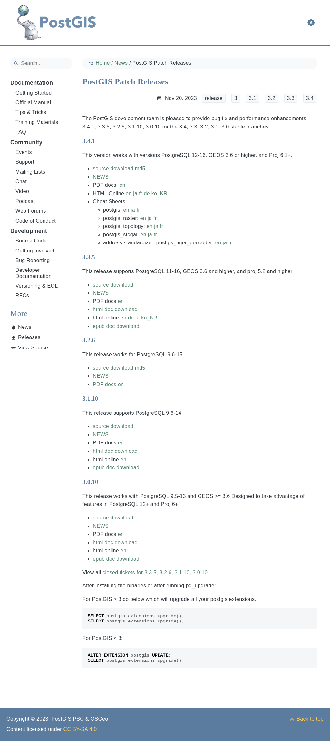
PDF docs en (108, 384)
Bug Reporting (32, 260)
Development (28, 231)
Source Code (31, 240)
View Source (33, 347)
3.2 (271, 98)
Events (23, 152)
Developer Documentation (33, 273)
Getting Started (33, 93)
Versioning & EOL (36, 286)
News (24, 327)
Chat (21, 181)
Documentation (31, 83)
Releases (29, 337)
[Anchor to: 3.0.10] (104, 482)
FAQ (20, 132)
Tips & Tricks (30, 112)
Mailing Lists (30, 172)
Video (22, 191)
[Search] (41, 63)
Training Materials (36, 122)
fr (140, 193)
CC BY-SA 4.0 (80, 729)
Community (26, 142)
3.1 (252, 98)
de (147, 193)
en (122, 185)
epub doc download (116, 326)
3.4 (310, 98)
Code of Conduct (35, 220)
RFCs (22, 295)
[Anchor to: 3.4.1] (101, 141)
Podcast (25, 201)
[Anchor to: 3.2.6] (101, 340)
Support (24, 162)
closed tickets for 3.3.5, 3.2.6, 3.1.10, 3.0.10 (155, 572)
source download (113, 168)
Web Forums (30, 211)
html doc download (115, 309)
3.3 (291, 98)
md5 (140, 168)
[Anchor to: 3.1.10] (104, 399)
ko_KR (159, 193)
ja (135, 193)
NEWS (101, 177)
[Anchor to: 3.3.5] (101, 257)
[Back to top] (306, 719)
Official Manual (33, 102)
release (214, 98)
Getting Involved (34, 250)
